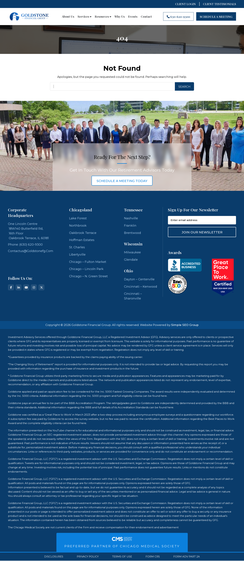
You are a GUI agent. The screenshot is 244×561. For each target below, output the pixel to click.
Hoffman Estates (82, 240)
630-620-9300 (178, 16)
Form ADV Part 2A (186, 556)
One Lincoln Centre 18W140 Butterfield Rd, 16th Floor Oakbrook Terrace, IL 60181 (28, 231)
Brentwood (132, 233)
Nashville (131, 218)
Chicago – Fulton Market (87, 262)
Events (132, 16)
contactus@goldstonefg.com (30, 251)
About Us (68, 16)
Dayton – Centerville (139, 279)
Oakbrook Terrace (82, 233)
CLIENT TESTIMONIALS (219, 4)
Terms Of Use (122, 556)
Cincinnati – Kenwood (140, 287)
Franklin (130, 225)
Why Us (120, 16)
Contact (146, 16)
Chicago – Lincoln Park (86, 269)
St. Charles (77, 247)
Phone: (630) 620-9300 (25, 244)
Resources (103, 16)
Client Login (185, 4)
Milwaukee (132, 252)
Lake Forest (78, 218)
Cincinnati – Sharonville (133, 296)
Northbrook (78, 225)
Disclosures (53, 556)
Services (84, 16)
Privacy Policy (88, 556)
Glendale (131, 260)
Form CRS (153, 556)
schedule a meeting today (122, 181)
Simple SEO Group (185, 325)
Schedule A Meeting (216, 16)
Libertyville (77, 255)
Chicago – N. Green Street (88, 276)
